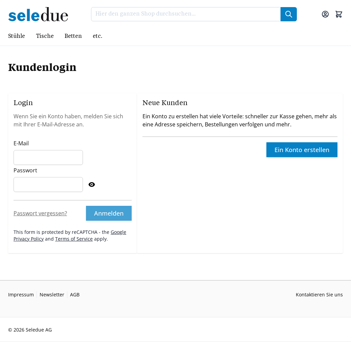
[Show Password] (92, 184)
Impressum (21, 294)
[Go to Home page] (40, 14)
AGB (75, 294)
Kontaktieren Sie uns (319, 294)
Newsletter (52, 294)
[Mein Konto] (325, 14)
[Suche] (289, 14)
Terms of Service (74, 239)
